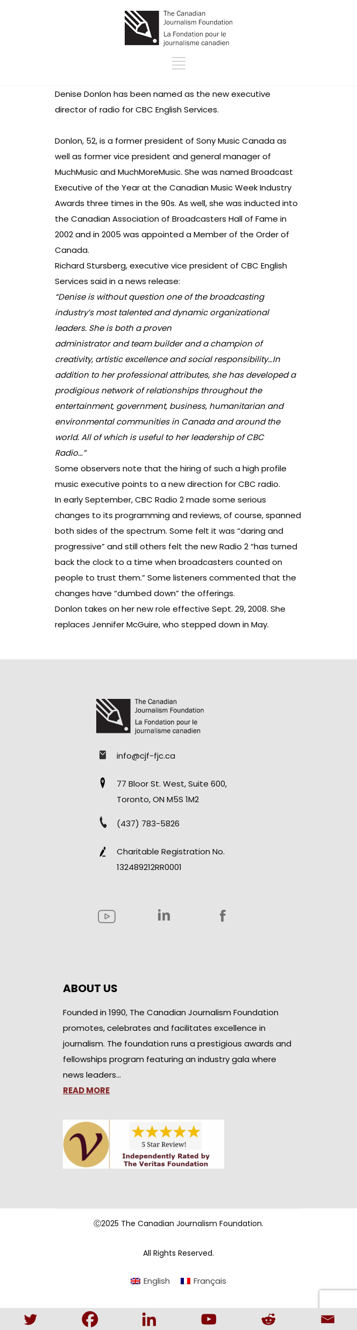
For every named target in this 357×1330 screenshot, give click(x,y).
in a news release (143, 281)
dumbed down (146, 593)
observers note (111, 468)
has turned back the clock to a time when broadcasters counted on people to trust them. (176, 562)
